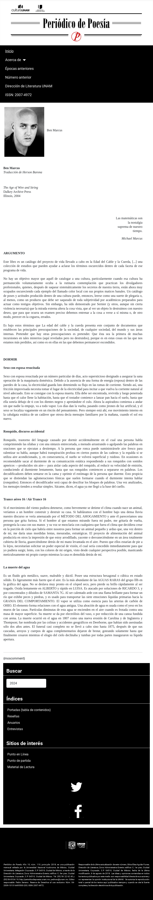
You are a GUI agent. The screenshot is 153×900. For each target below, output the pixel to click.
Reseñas (13, 716)
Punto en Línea (17, 754)
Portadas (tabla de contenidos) (29, 710)
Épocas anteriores (19, 69)
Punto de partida (19, 761)
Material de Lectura (20, 767)
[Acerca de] (23, 60)
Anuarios (13, 723)
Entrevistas (15, 729)
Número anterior (18, 77)
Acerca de (13, 60)
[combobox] (26, 683)
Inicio (9, 51)
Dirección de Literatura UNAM (28, 86)
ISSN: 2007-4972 (18, 95)
